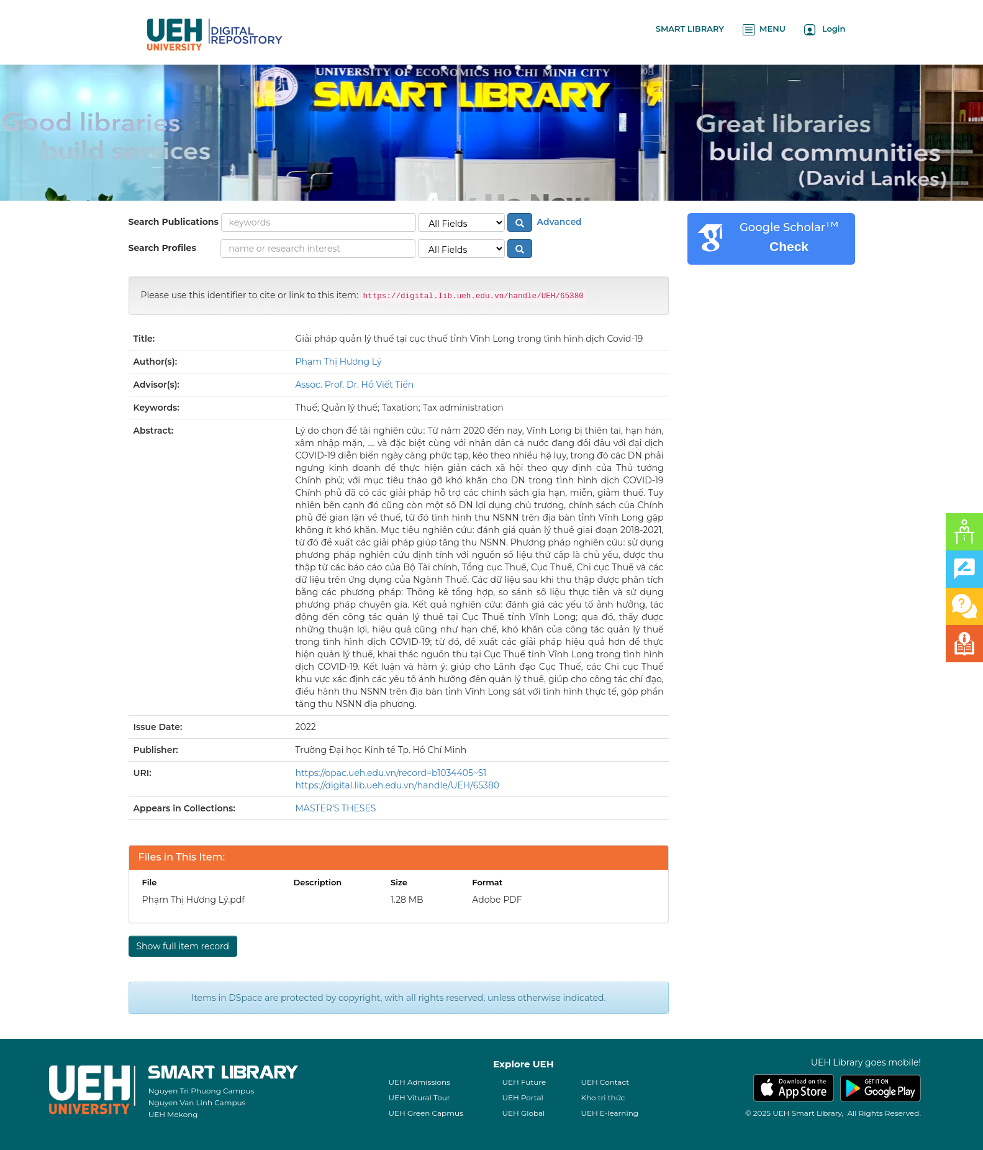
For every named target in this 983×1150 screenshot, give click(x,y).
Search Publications (174, 221)
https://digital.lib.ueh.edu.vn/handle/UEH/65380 (398, 785)
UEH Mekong (173, 1114)
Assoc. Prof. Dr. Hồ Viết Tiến (355, 384)
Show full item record (183, 946)
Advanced (558, 221)
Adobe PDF (497, 899)
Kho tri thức (603, 1097)
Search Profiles (162, 247)
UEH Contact (605, 1082)
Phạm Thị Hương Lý (339, 361)
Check (789, 246)
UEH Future (524, 1082)
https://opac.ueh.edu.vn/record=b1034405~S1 (391, 772)
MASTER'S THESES (336, 808)
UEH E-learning (609, 1113)
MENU (764, 29)
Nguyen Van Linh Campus (197, 1102)
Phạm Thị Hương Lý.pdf (193, 899)
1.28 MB (407, 899)
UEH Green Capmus (425, 1113)
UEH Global (523, 1113)
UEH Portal (522, 1097)
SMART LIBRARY (690, 29)
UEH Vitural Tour (419, 1097)
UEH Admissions (419, 1082)
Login (825, 29)
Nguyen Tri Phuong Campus (201, 1090)
